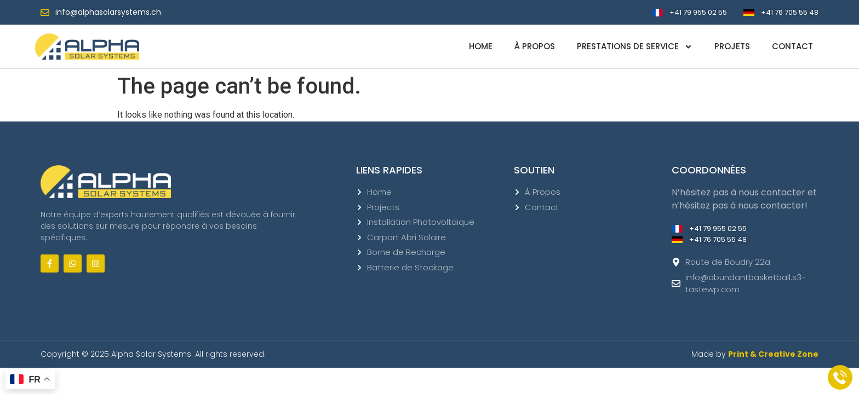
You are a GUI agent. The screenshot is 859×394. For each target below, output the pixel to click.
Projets (732, 46)
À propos (534, 46)
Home (481, 46)
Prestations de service (634, 46)
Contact (792, 46)
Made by (754, 354)
